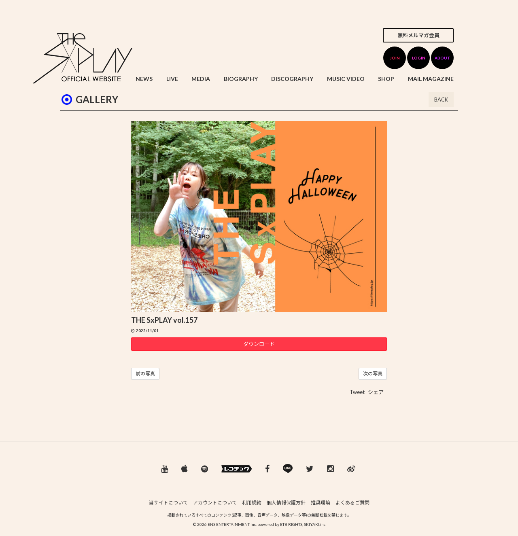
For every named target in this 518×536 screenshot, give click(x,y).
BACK (441, 99)
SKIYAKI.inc (314, 524)
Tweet (357, 392)
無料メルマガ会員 (418, 35)
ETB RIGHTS (291, 524)
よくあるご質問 (352, 503)
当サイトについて (168, 503)
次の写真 (372, 374)
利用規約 (251, 503)
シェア (376, 392)
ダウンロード (259, 344)
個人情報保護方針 (286, 503)
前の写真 (145, 374)
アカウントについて (215, 503)
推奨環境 (320, 503)
